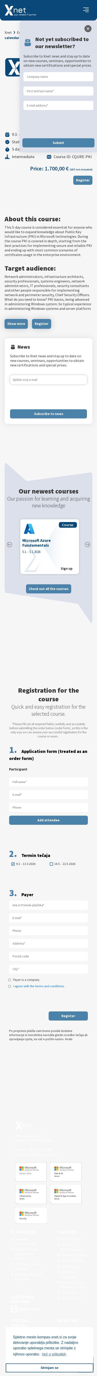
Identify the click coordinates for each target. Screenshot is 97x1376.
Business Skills (72, 1260)
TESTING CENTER (20, 1323)
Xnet (8, 32)
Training (67, 1232)
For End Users (71, 1239)
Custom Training (74, 1255)
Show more (16, 323)
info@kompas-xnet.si (44, 1154)
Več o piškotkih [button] (54, 1354)
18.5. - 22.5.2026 (64, 864)
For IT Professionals (72, 1246)
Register (83, 180)
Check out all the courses (48, 589)
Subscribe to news (48, 414)
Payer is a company (26, 980)
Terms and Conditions (69, 1274)
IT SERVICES (23, 1232)
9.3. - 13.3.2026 (25, 864)
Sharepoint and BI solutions (29, 1276)
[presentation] (44, 397)
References (70, 1266)
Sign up (67, 568)
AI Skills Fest (71, 1298)
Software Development (25, 1241)
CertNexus (69, 1292)
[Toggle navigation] (85, 10)
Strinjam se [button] (49, 1368)
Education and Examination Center (44, 32)
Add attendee (48, 820)
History (67, 1373)
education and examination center (26, 1254)
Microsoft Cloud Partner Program (74, 1284)
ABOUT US (67, 1320)
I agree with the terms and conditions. (39, 986)
